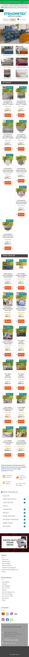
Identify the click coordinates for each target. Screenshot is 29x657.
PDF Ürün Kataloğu (7, 594)
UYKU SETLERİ (8, 502)
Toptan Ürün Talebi (7, 596)
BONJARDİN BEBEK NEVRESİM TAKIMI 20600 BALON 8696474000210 (8, 344)
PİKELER (7, 73)
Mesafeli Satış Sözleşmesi (9, 567)
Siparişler (4, 584)
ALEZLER (22, 73)
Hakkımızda (5, 559)
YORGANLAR (9, 50)
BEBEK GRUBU (8, 523)
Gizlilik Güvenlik (6, 561)
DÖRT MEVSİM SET (9, 499)
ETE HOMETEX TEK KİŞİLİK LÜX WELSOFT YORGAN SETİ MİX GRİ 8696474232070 (7, 104)
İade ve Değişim (6, 563)
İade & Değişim (6, 586)
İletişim (4, 571)
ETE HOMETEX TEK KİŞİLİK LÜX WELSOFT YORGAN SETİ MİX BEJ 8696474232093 (21, 104)
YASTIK (5, 506)
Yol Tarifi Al (10, 470)
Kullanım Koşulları (7, 565)
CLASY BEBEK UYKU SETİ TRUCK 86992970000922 (21, 442)
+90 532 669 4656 (22, 7)
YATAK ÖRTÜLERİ (9, 516)
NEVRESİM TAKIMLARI (10, 519)
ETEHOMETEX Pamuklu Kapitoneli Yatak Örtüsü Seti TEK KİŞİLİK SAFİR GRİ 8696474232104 (21, 172)
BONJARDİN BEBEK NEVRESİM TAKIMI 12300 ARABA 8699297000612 (21, 310)
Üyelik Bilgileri (5, 582)
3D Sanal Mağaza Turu (8, 592)
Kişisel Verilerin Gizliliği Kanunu (10, 569)
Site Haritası (5, 598)
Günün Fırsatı (5, 588)
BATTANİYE (7, 526)
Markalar (4, 590)
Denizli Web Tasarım (14, 654)
